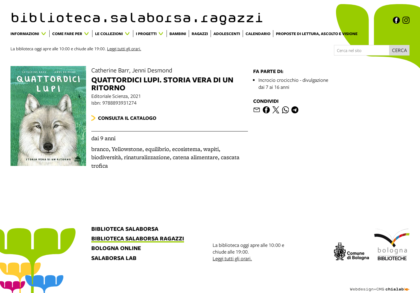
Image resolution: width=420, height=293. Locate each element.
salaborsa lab (113, 258)
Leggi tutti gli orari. (124, 48)
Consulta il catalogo (127, 118)
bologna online (116, 248)
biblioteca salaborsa (124, 229)
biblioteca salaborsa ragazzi (137, 238)
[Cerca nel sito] (361, 50)
